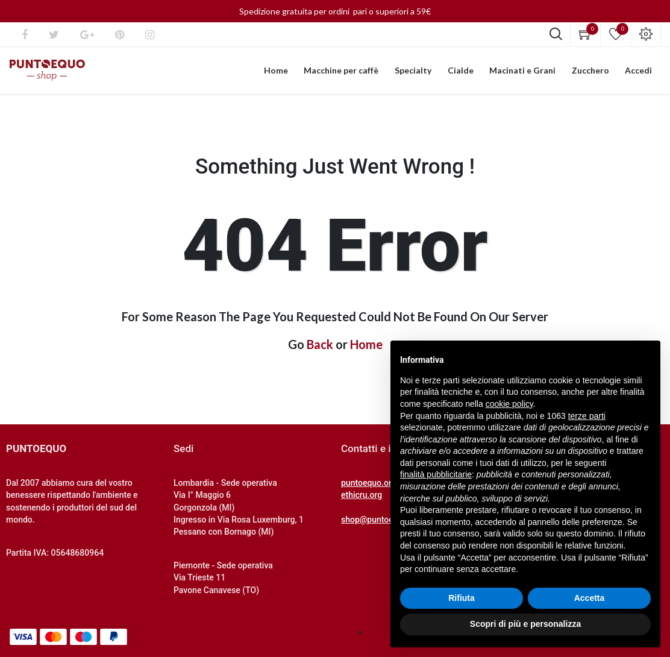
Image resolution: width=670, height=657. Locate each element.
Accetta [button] (589, 598)
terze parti (587, 416)
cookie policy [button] (509, 404)
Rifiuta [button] (461, 598)
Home (366, 345)
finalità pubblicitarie (436, 474)
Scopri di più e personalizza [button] (525, 624)
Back (320, 345)
